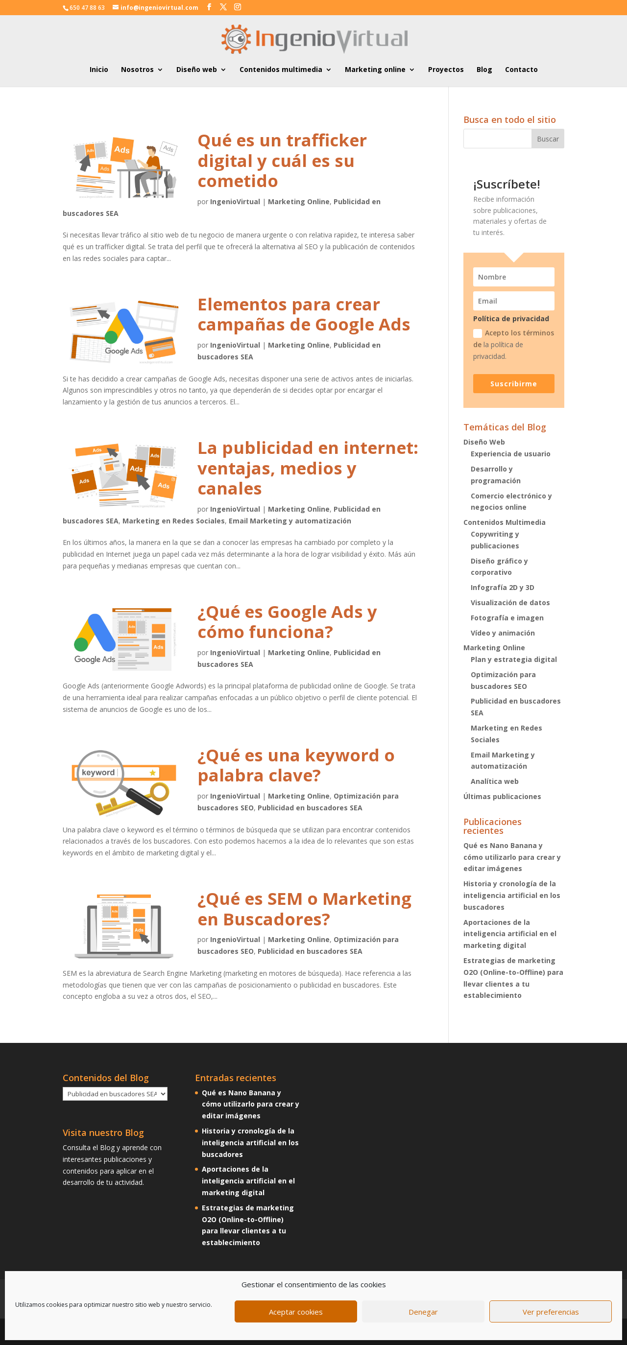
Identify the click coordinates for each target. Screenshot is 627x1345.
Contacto (521, 70)
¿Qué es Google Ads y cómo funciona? (287, 621)
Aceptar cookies (296, 1312)
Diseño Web (484, 442)
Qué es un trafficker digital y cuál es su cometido (282, 160)
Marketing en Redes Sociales (173, 520)
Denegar (423, 1312)
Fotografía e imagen (507, 617)
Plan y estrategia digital (514, 659)
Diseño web (196, 70)
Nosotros (137, 70)
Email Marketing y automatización (290, 520)
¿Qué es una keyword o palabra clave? (296, 765)
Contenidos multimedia (281, 70)
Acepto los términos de (513, 344)
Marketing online (375, 70)
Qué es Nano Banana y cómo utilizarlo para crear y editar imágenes (512, 857)
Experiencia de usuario (511, 453)
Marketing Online (299, 201)
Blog (484, 70)
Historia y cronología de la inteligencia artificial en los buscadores (511, 895)
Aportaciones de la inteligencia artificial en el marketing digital (509, 934)
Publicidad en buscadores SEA (310, 807)
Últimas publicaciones (502, 796)
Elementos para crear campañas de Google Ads (303, 314)
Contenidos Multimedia (504, 522)
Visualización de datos (510, 602)
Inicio (99, 70)
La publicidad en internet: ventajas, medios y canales (307, 467)
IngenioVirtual (235, 201)
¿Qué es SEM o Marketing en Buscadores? (304, 908)
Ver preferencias (551, 1312)
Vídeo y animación (503, 632)
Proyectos (446, 70)
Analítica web (495, 781)
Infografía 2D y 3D (502, 587)
